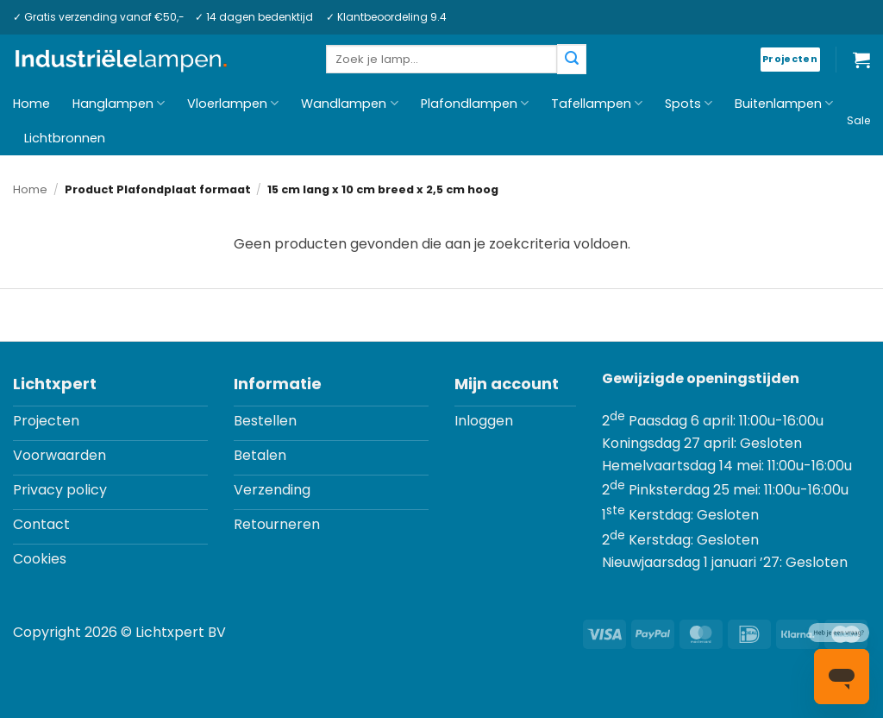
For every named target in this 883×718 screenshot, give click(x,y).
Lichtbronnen (64, 138)
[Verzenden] (571, 59)
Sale (858, 120)
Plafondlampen (475, 103)
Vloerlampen (233, 103)
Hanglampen (118, 103)
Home (31, 103)
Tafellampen (596, 103)
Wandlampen (349, 103)
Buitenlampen (784, 103)
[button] (861, 60)
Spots (688, 103)
